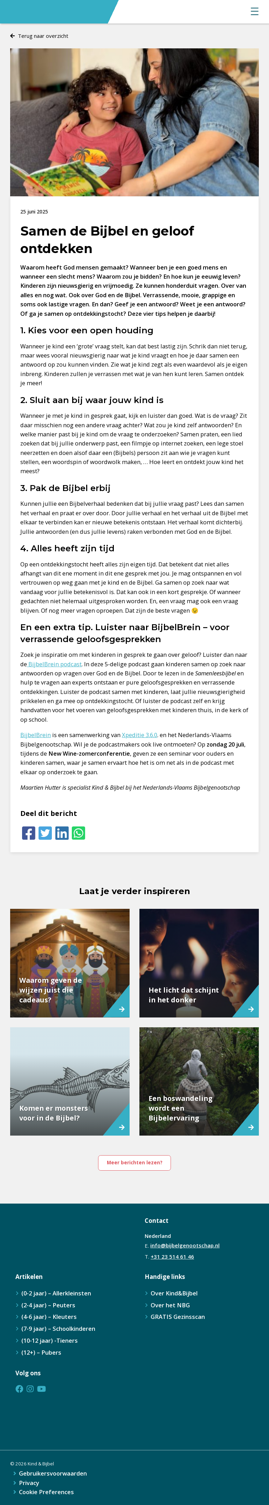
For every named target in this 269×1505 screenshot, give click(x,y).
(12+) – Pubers (41, 1352)
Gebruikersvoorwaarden (53, 1474)
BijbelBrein (35, 735)
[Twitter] (45, 833)
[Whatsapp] (78, 833)
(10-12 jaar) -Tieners (49, 1340)
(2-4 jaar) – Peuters (48, 1305)
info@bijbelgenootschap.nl (185, 1245)
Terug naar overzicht (43, 35)
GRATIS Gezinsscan (178, 1317)
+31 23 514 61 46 (172, 1256)
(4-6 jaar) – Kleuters (49, 1317)
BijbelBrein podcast (54, 664)
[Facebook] (28, 833)
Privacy (29, 1483)
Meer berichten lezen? (135, 1162)
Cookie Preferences (46, 1492)
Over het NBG (170, 1305)
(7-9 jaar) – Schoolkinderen (58, 1328)
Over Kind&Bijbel (174, 1293)
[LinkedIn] (62, 833)
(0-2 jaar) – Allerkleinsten (56, 1293)
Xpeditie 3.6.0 (139, 735)
